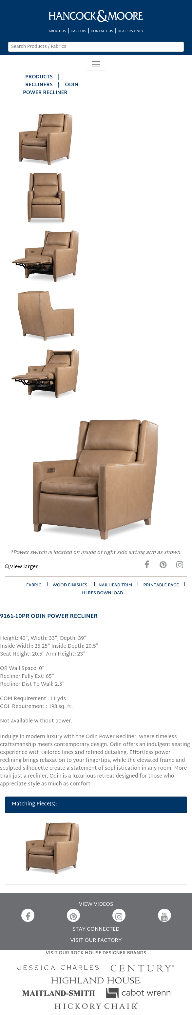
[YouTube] (164, 915)
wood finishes (69, 585)
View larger (21, 567)
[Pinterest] (163, 566)
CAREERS (78, 31)
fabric (33, 585)
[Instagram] (179, 566)
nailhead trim (115, 585)
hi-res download (102, 593)
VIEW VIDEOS (96, 904)
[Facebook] (146, 566)
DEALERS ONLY (131, 31)
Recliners (39, 85)
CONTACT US (102, 31)
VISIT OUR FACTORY (96, 940)
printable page (161, 585)
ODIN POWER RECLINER (50, 89)
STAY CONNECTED (96, 929)
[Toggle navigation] (96, 64)
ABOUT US (57, 31)
